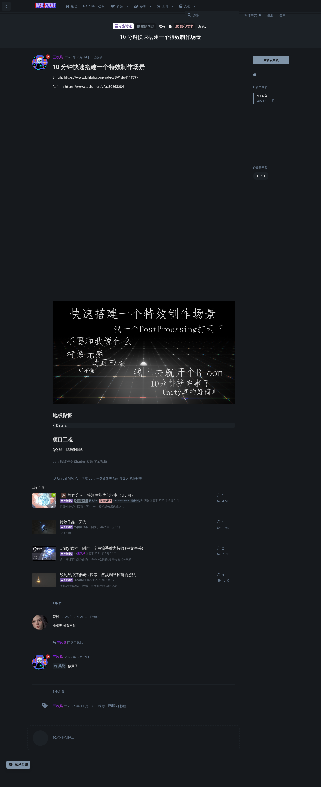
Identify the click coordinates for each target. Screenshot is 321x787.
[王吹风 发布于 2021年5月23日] (44, 553)
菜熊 (61, 666)
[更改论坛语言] (252, 15)
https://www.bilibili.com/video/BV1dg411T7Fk (101, 77)
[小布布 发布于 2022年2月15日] (44, 527)
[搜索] (212, 15)
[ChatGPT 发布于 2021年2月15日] (44, 580)
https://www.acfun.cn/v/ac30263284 (94, 86)
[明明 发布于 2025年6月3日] (44, 500)
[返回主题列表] (6, 6)
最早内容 (260, 87)
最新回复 (260, 167)
